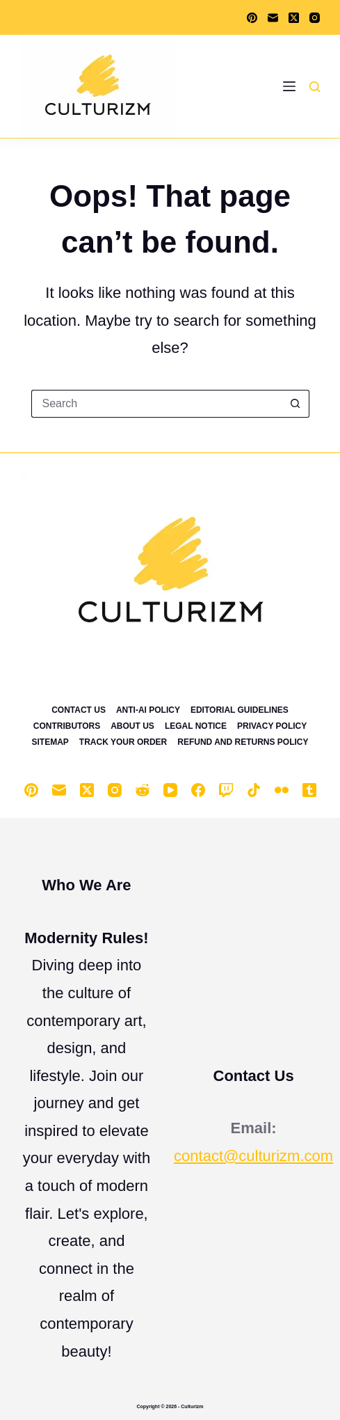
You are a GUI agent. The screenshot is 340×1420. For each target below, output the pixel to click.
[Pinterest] (252, 18)
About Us (132, 726)
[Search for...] (156, 404)
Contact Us (78, 710)
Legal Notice (196, 726)
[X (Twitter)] (294, 18)
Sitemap (49, 742)
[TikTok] (254, 790)
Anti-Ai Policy (148, 710)
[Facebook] (198, 790)
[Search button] (295, 404)
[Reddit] (142, 790)
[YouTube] (170, 790)
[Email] (273, 18)
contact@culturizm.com (253, 1156)
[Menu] (289, 86)
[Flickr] (282, 790)
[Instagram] (314, 18)
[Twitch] (226, 790)
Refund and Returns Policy (242, 742)
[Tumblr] (309, 790)
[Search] (314, 86)
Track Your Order (123, 742)
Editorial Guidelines (240, 710)
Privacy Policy (272, 726)
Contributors (66, 726)
